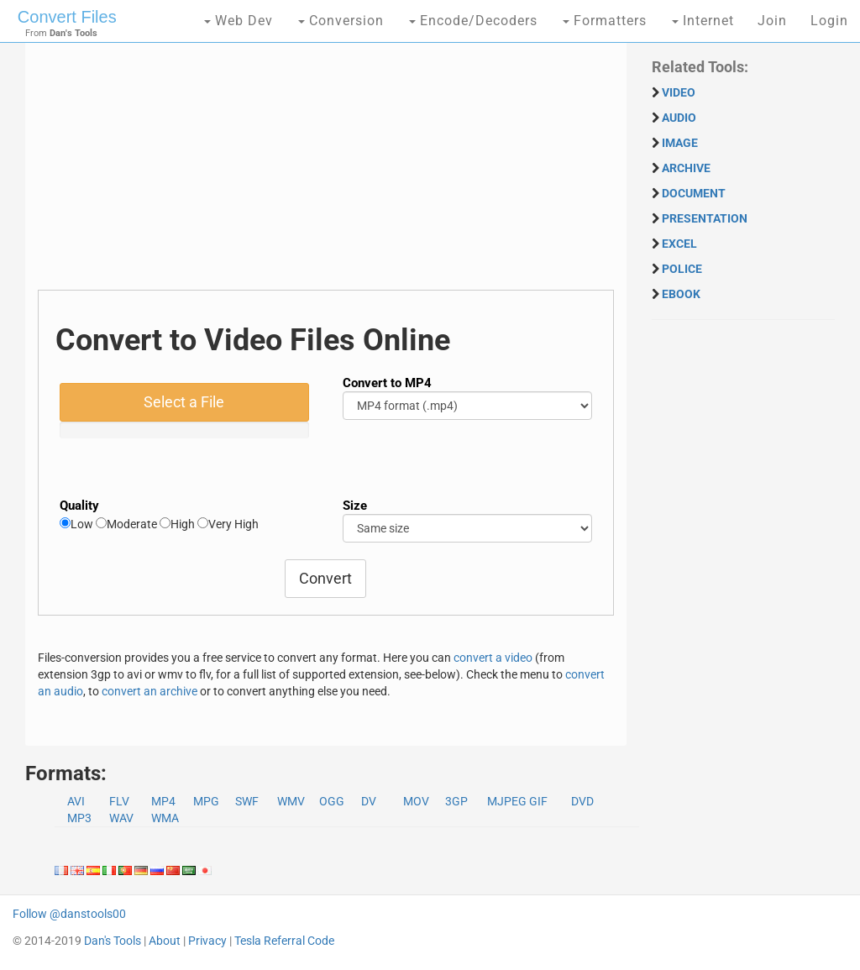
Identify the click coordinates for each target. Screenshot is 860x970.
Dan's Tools (112, 940)
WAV (121, 818)
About (165, 940)
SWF (247, 801)
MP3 (79, 818)
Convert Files (67, 17)
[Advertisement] (326, 172)
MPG (206, 801)
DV (368, 801)
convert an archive (149, 691)
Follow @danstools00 (69, 913)
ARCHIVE (686, 168)
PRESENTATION (704, 218)
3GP (456, 801)
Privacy (207, 940)
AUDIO (679, 117)
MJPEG (507, 801)
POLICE (682, 268)
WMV (291, 801)
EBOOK (681, 294)
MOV (416, 801)
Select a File (184, 402)
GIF (538, 801)
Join (772, 21)
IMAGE (680, 142)
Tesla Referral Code (284, 940)
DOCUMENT (694, 193)
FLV (119, 801)
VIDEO (678, 92)
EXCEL (679, 243)
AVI (76, 801)
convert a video (493, 657)
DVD (582, 801)
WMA (165, 818)
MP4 (163, 801)
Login (829, 21)
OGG (331, 801)
